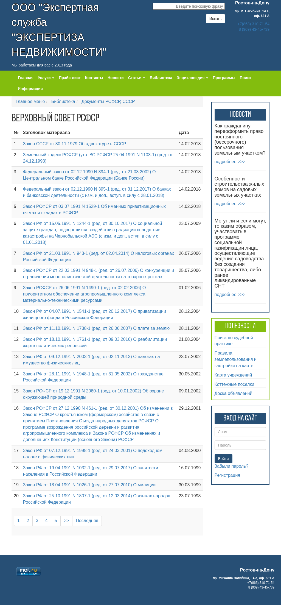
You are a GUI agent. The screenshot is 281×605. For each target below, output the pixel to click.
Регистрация (227, 475)
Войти (223, 458)
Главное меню (30, 101)
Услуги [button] (46, 78)
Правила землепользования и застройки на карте (236, 359)
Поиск (245, 78)
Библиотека (161, 78)
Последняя (87, 520)
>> (66, 520)
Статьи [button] (136, 78)
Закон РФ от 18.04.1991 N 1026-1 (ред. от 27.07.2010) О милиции (89, 485)
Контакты (94, 78)
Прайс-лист (70, 78)
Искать (215, 18)
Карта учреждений (233, 375)
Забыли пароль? (232, 466)
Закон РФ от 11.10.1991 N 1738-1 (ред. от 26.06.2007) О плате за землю (96, 328)
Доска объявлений (233, 393)
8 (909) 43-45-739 (254, 29)
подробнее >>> (230, 161)
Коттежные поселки (234, 384)
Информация (30, 89)
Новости (116, 78)
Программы (224, 78)
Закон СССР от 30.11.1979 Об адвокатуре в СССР (74, 143)
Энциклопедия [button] (193, 78)
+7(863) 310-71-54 (253, 24)
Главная (25, 78)
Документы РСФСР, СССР (108, 101)
